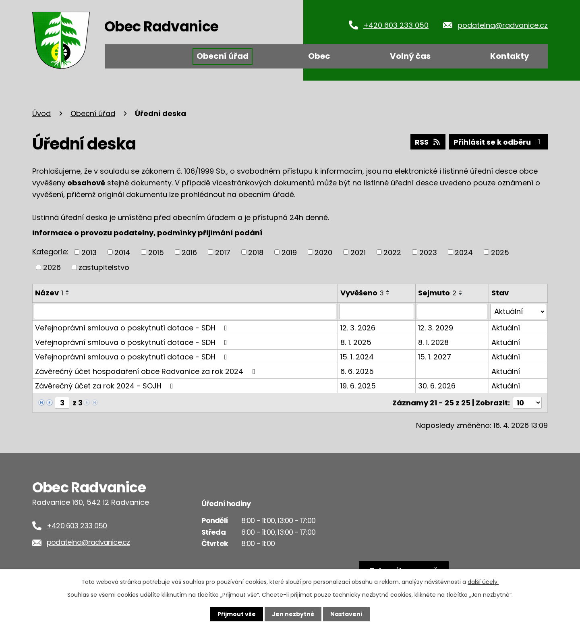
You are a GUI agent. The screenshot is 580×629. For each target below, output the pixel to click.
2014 (122, 252)
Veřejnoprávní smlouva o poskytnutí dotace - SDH (132, 328)
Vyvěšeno (362, 293)
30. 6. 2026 (437, 386)
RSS (428, 142)
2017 (222, 252)
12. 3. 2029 (435, 328)
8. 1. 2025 (355, 342)
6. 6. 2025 (357, 371)
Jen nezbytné (293, 614)
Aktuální (505, 328)
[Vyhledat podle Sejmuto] (452, 311)
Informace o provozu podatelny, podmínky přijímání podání (147, 233)
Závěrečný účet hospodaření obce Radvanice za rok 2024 (146, 371)
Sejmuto (437, 293)
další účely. (483, 582)
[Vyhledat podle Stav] (518, 311)
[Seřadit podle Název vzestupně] (67, 291)
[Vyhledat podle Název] (185, 311)
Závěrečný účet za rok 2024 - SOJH (105, 386)
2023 (428, 252)
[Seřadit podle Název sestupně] (67, 294)
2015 (156, 252)
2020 (323, 252)
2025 (500, 252)
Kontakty (509, 56)
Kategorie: (50, 252)
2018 (255, 252)
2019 (289, 252)
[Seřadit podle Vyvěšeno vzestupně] (388, 291)
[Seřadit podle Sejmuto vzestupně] (460, 291)
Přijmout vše (237, 614)
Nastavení (346, 614)
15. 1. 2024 (357, 357)
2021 (358, 252)
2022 (392, 252)
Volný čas (410, 56)
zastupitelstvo (104, 267)
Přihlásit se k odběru (499, 142)
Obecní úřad (223, 56)
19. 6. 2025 (358, 386)
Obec (319, 56)
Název (49, 293)
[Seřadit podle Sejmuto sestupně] (460, 294)
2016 (189, 252)
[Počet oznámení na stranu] (527, 403)
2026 (52, 267)
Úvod (130, 56)
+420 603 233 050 (396, 25)
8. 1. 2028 (433, 342)
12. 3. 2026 (357, 328)
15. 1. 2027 (434, 357)
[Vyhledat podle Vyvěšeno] (376, 311)
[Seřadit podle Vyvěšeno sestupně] (388, 294)
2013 (89, 252)
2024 (464, 252)
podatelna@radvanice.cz (503, 25)
